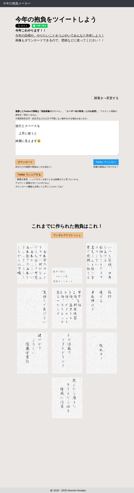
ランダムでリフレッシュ (67, 235)
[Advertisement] (67, 201)
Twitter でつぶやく (106, 162)
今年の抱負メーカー (17, 3)
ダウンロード (25, 162)
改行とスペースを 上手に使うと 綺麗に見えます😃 (67, 137)
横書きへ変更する (105, 98)
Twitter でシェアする (29, 174)
